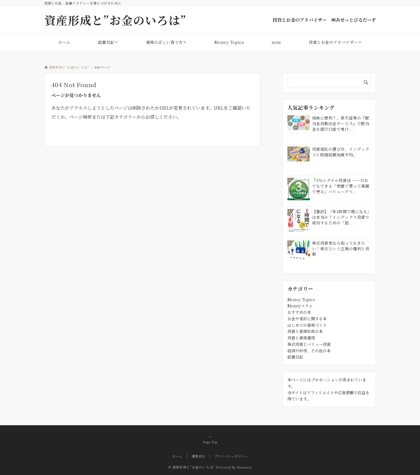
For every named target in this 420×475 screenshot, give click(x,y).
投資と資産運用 (301, 338)
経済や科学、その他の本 (309, 351)
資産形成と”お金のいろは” (115, 20)
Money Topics (301, 299)
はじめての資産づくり (307, 325)
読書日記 (295, 357)
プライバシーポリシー (231, 456)
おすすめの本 (299, 312)
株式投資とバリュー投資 (309, 344)
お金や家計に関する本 (307, 318)
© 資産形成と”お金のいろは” (191, 467)
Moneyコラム (300, 306)
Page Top (210, 439)
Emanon (244, 467)
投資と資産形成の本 (305, 331)
